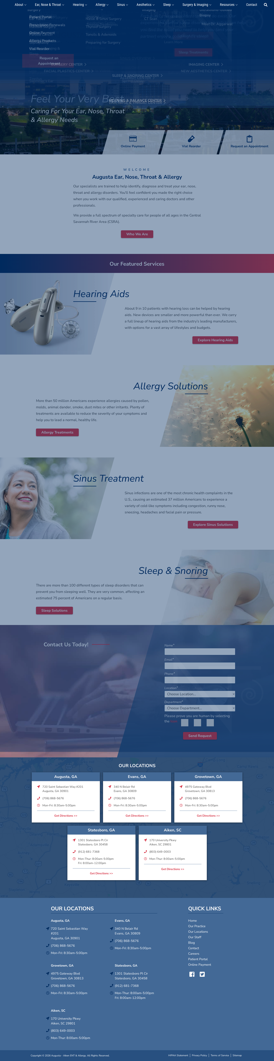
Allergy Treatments (57, 432)
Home (192, 921)
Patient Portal (198, 959)
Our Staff (194, 937)
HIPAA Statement (178, 1055)
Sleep (166, 5)
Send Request (200, 735)
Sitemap (237, 1055)
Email (169, 659)
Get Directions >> (65, 816)
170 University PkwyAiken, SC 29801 (162, 842)
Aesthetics (144, 5)
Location (171, 688)
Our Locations (198, 932)
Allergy (103, 5)
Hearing (81, 5)
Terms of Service (220, 1055)
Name (169, 645)
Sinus (122, 5)
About (24, 5)
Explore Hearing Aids (215, 340)
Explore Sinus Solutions (213, 524)
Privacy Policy (199, 1055)
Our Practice (197, 926)
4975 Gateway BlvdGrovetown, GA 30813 (200, 789)
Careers (193, 954)
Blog (191, 943)
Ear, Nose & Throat (52, 5)
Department (173, 702)
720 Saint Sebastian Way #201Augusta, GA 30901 (62, 789)
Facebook (191, 974)
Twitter (201, 974)
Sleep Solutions (54, 610)
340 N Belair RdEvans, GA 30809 (125, 789)
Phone (169, 674)
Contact (248, 5)
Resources (225, 5)
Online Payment (199, 965)
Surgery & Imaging (194, 5)
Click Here (161, 13)
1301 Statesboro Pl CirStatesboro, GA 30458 (93, 842)
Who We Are (137, 234)
